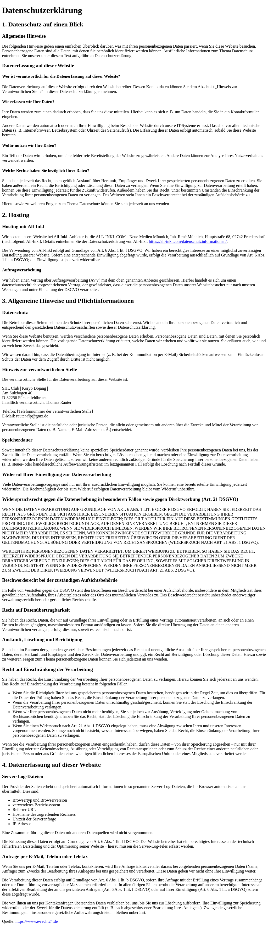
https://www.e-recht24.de (36, 921)
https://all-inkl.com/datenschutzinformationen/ (188, 241)
